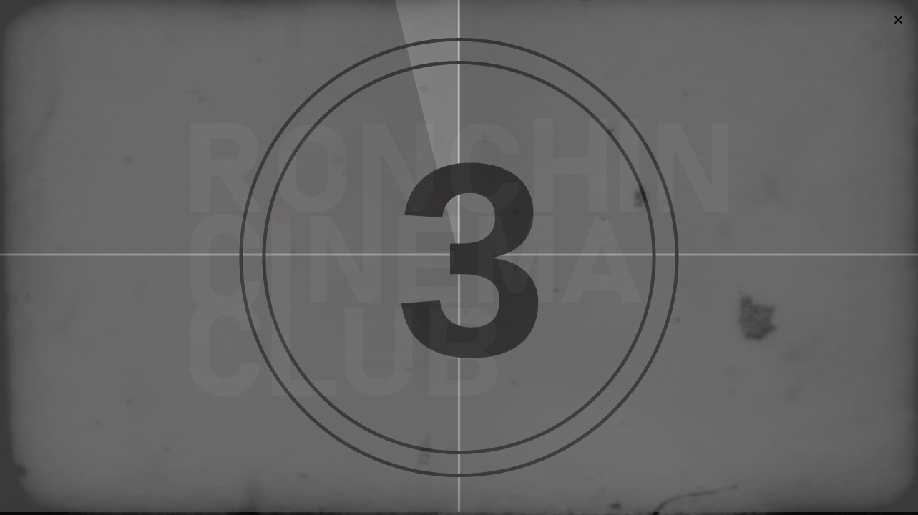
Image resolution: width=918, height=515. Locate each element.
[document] (459, 257)
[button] (898, 19)
